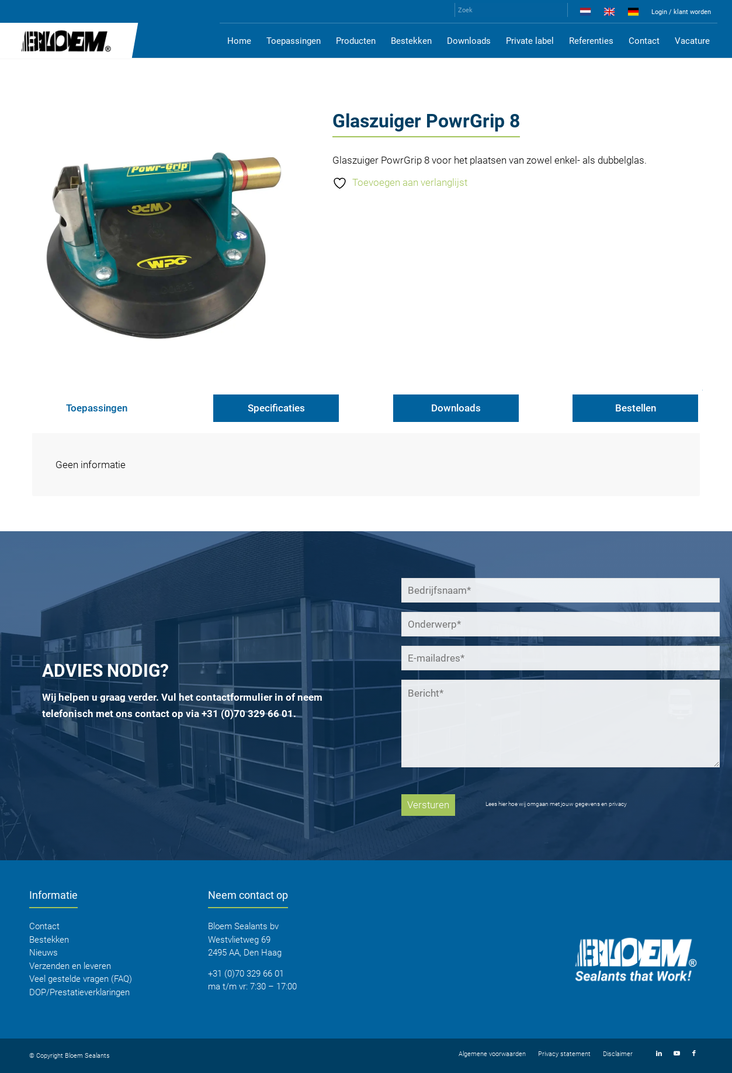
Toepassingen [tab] (96, 408)
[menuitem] (586, 14)
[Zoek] (511, 10)
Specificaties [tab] (276, 408)
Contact (44, 926)
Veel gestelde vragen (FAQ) (80, 979)
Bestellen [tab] (635, 408)
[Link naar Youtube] (676, 1053)
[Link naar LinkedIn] (659, 1053)
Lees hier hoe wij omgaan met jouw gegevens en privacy (556, 804)
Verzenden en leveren (70, 966)
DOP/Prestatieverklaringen (79, 992)
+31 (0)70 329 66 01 (247, 713)
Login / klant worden (681, 12)
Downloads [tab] (456, 408)
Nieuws (43, 952)
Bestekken (49, 939)
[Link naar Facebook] (694, 1053)
